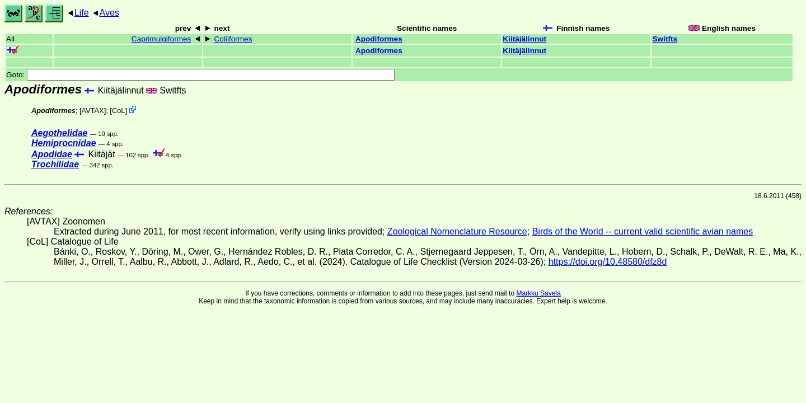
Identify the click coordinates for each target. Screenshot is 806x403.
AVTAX (93, 110)
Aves (109, 12)
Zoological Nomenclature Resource (457, 231)
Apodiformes (378, 39)
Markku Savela (538, 293)
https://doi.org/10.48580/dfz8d (608, 261)
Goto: (200, 75)
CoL (118, 110)
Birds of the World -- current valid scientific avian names (642, 231)
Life (81, 12)
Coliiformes (233, 39)
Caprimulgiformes (161, 39)
